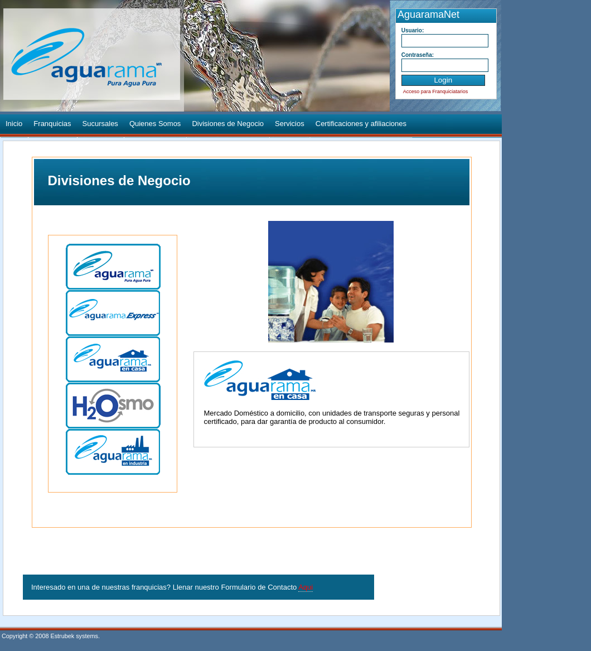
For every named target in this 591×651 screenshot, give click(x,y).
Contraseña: (417, 55)
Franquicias (52, 123)
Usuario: (412, 30)
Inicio (14, 123)
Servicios (289, 123)
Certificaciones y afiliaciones (361, 123)
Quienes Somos (155, 123)
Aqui (305, 587)
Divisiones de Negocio (228, 123)
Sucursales (100, 123)
